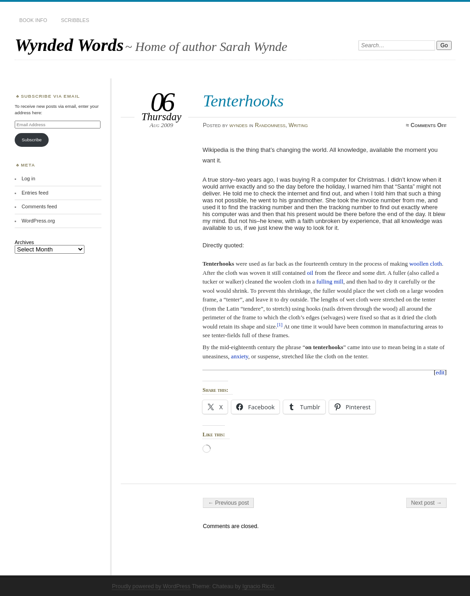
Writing (298, 125)
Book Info (33, 20)
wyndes (238, 125)
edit (440, 372)
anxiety (239, 356)
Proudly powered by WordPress (151, 586)
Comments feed (39, 206)
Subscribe (32, 139)
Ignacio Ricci (258, 586)
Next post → (426, 503)
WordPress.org (38, 220)
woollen (419, 263)
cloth (436, 263)
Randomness (270, 125)
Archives (24, 242)
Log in (28, 178)
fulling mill (329, 281)
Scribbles (75, 20)
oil (310, 272)
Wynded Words (69, 45)
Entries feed (35, 192)
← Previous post (228, 503)
